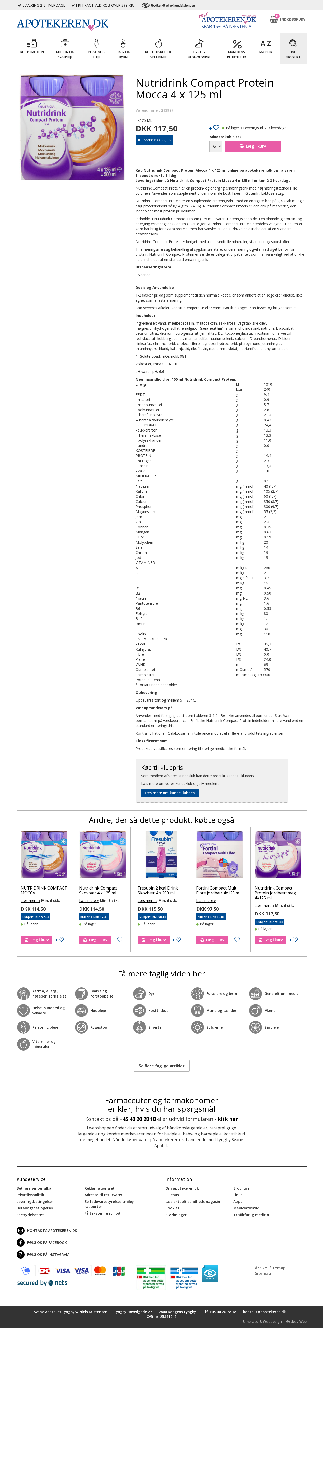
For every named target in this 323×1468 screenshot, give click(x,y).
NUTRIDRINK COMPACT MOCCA (54, 890)
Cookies (172, 1208)
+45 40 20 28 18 (138, 1118)
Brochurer (242, 1188)
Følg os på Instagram (43, 1254)
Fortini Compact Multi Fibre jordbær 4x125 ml (228, 890)
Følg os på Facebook (42, 1242)
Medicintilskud (246, 1208)
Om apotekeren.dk (182, 1188)
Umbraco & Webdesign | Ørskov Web (275, 1321)
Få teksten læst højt (103, 1213)
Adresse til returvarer (103, 1194)
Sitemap (263, 1273)
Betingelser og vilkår (35, 1188)
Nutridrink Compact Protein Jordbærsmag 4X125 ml (285, 892)
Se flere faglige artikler (162, 1066)
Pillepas (172, 1194)
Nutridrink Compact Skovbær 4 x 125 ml (108, 890)
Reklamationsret (100, 1188)
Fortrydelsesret (30, 1214)
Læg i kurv (252, 146)
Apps (237, 1201)
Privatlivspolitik (30, 1194)
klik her (228, 1118)
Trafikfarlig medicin (251, 1214)
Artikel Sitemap (270, 1268)
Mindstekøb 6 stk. (226, 136)
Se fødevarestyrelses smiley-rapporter (110, 1204)
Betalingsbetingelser (35, 1208)
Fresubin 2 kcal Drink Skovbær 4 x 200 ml (167, 890)
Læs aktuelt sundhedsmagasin (192, 1201)
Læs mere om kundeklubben (170, 792)
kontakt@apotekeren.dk (47, 1231)
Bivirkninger (176, 1214)
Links (237, 1194)
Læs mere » (40, 900)
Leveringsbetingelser (35, 1201)
